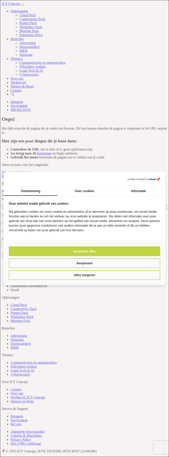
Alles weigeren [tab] (84, 275)
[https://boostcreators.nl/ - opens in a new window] (143, 179)
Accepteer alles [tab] (84, 251)
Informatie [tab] (138, 191)
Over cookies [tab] (84, 191)
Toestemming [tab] (30, 191)
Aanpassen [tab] (84, 263)
